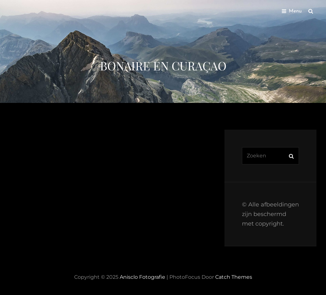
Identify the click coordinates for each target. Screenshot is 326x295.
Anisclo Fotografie (142, 277)
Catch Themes (233, 277)
